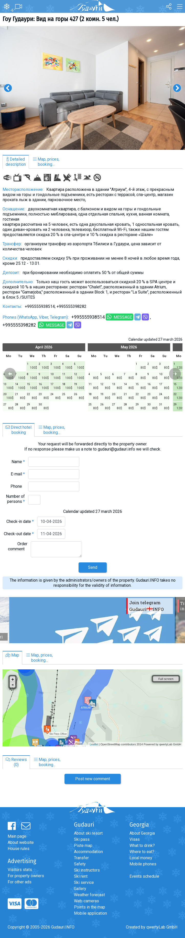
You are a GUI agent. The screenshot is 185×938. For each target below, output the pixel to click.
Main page (17, 836)
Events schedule (144, 876)
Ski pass (82, 839)
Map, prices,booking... (46, 162)
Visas (134, 839)
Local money (140, 857)
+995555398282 (20, 325)
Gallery (80, 888)
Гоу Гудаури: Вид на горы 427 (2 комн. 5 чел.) (60, 19)
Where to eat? (141, 851)
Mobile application (90, 913)
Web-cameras (86, 900)
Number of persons (15, 499)
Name (18, 461)
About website (21, 842)
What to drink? (142, 845)
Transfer (81, 857)
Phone (17, 486)
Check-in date (20, 521)
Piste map (83, 845)
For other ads (19, 882)
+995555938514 (88, 317)
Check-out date (19, 533)
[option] (92, 88)
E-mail (18, 474)
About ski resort (88, 833)
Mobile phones (142, 864)
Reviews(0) (16, 762)
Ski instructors (87, 870)
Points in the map (89, 907)
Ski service (84, 882)
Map (12, 655)
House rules (18, 848)
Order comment (17, 546)
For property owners (26, 875)
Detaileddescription (16, 162)
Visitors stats (20, 869)
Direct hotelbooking (18, 430)
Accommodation (88, 851)
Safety (80, 864)
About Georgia (142, 833)
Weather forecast (89, 894)
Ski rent (81, 876)
